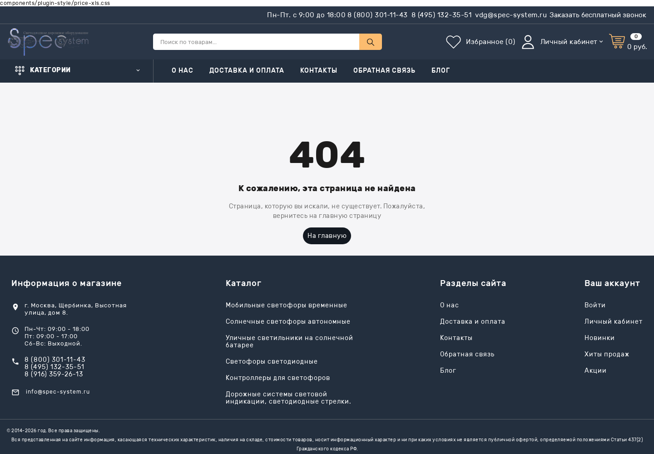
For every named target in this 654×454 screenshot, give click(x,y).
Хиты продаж (607, 354)
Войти (595, 305)
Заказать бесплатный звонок (598, 15)
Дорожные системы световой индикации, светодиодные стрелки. (288, 398)
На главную (327, 236)
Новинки (600, 338)
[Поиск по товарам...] (256, 42)
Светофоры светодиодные (272, 361)
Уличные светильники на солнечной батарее (289, 342)
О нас (182, 70)
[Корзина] (628, 42)
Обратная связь (384, 70)
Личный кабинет (614, 322)
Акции (596, 371)
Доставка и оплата (246, 70)
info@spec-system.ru (58, 392)
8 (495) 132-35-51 (441, 15)
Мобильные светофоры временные (286, 305)
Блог (440, 70)
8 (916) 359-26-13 (54, 374)
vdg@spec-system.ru (511, 15)
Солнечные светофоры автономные (288, 322)
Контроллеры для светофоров (278, 378)
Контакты (318, 70)
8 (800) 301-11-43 (377, 15)
